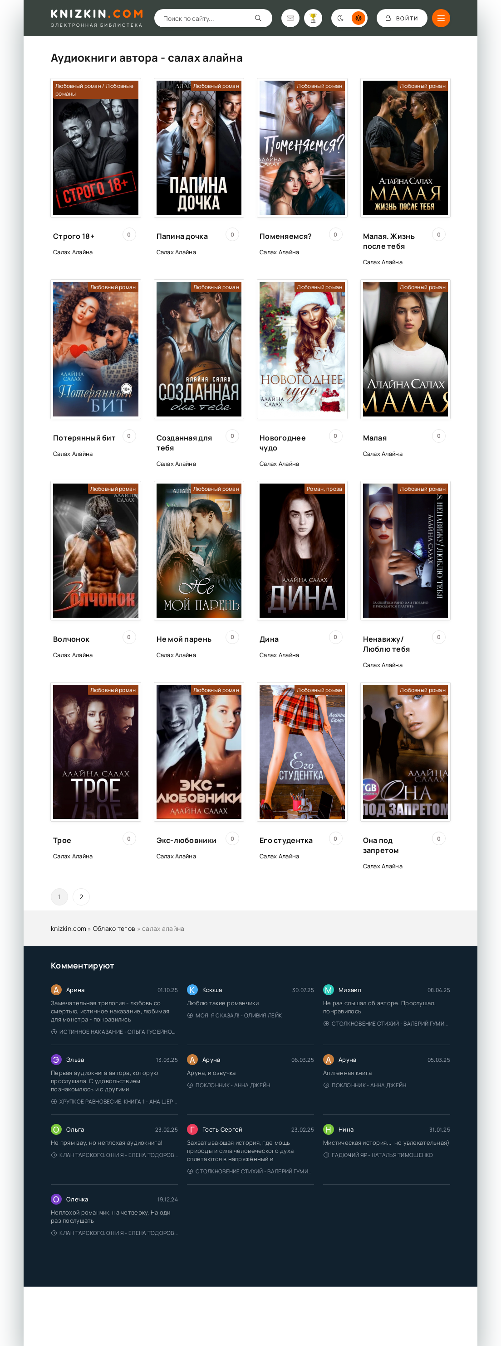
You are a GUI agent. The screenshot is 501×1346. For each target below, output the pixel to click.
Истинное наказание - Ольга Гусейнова (114, 1032)
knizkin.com (68, 928)
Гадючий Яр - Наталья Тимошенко (378, 1155)
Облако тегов (114, 928)
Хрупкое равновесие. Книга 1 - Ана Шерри (114, 1101)
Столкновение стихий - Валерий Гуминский (387, 1023)
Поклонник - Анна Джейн (228, 1085)
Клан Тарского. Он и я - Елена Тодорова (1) (114, 1155)
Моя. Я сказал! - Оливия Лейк (234, 1015)
